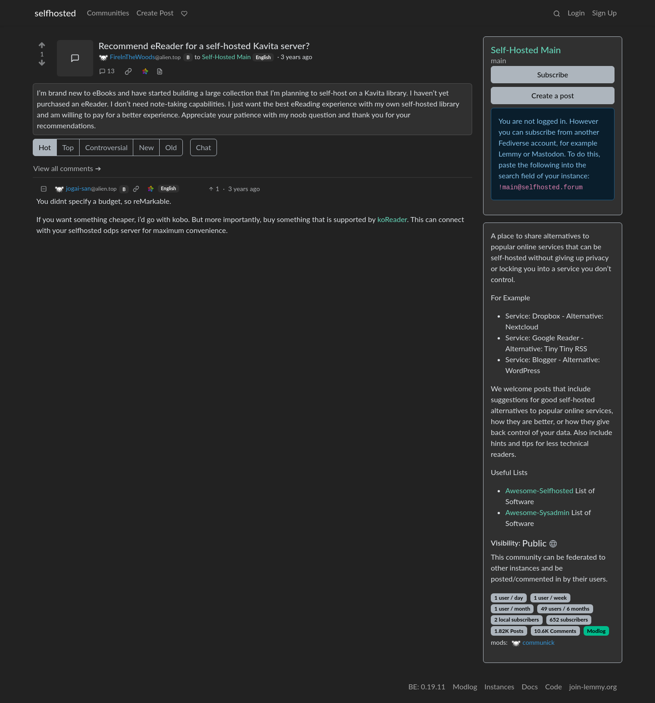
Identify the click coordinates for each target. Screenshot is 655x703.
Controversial (106, 147)
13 (107, 71)
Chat (203, 147)
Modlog (596, 630)
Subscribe (552, 74)
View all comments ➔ (67, 168)
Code (553, 686)
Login (576, 12)
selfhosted (55, 12)
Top (68, 147)
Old (170, 147)
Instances (499, 686)
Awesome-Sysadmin (537, 512)
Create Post (155, 12)
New (146, 147)
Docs (530, 686)
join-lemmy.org (593, 686)
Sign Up (604, 12)
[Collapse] (43, 189)
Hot (45, 147)
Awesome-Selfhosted (539, 490)
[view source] (159, 71)
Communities (108, 12)
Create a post (552, 95)
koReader (392, 219)
